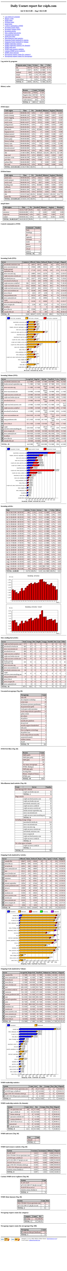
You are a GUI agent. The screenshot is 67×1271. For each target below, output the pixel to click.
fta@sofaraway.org (52, 1238)
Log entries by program (12, 17)
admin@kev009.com (34, 1240)
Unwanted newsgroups (12, 35)
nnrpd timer (8, 24)
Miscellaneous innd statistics (14, 38)
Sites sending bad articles (13, 33)
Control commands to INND (14, 26)
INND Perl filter (10, 36)
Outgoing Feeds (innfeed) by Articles (16, 40)
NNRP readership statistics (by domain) (17, 45)
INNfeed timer (9, 22)
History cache (9, 18)
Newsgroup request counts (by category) (18, 54)
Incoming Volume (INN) (13, 29)
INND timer (9, 20)
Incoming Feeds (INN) (12, 27)
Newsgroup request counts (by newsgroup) (18, 56)
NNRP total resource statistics (14, 49)
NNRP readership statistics (13, 44)
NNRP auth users (10, 47)
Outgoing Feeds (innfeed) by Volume (16, 42)
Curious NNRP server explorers (15, 51)
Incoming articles (10, 31)
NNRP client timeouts (12, 53)
